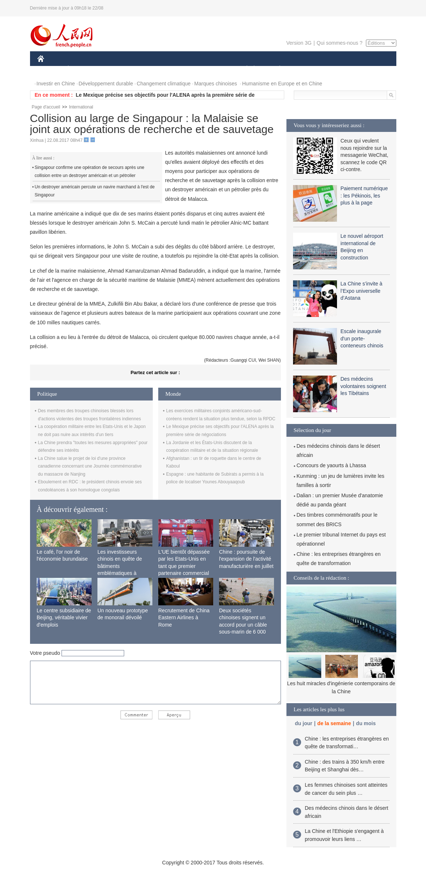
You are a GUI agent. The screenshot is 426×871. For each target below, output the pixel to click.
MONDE (115, 69)
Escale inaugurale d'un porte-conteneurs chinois (362, 338)
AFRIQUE (146, 69)
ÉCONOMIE (81, 69)
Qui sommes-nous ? (339, 43)
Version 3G (298, 43)
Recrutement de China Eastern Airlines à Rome (184, 618)
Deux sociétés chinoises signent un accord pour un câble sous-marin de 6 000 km (243, 625)
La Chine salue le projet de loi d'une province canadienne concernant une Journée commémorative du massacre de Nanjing (90, 466)
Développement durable (106, 83)
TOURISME (337, 69)
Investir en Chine (56, 83)
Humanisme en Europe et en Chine (282, 83)
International (81, 107)
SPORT (305, 69)
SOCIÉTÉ (243, 69)
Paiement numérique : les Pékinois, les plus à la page (364, 195)
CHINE (50, 69)
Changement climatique (163, 83)
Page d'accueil (46, 107)
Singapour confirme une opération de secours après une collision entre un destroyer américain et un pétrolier (90, 171)
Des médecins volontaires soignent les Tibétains (363, 386)
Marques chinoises (215, 83)
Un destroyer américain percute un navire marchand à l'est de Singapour (95, 191)
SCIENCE (178, 69)
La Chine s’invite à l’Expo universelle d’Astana (361, 291)
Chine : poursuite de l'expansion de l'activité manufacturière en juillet (246, 559)
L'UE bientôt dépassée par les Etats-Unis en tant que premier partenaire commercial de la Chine (184, 566)
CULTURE (211, 69)
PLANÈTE (276, 69)
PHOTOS (370, 69)
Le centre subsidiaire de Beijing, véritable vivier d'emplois (64, 618)
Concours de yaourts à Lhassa (331, 465)
